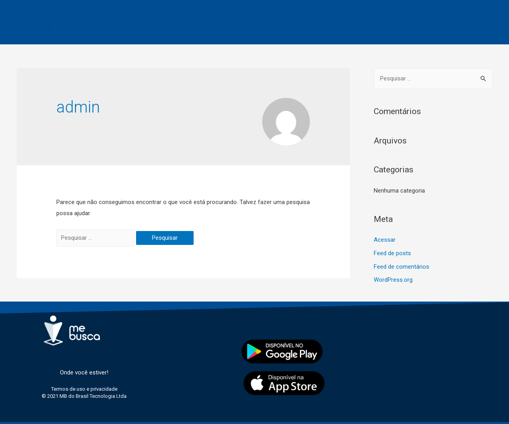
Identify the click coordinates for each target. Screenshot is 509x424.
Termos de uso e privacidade (259, 35)
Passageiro (210, 17)
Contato (360, 17)
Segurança (261, 17)
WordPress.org (393, 279)
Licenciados (313, 17)
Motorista (162, 17)
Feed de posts (392, 253)
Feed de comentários (401, 266)
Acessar (385, 239)
